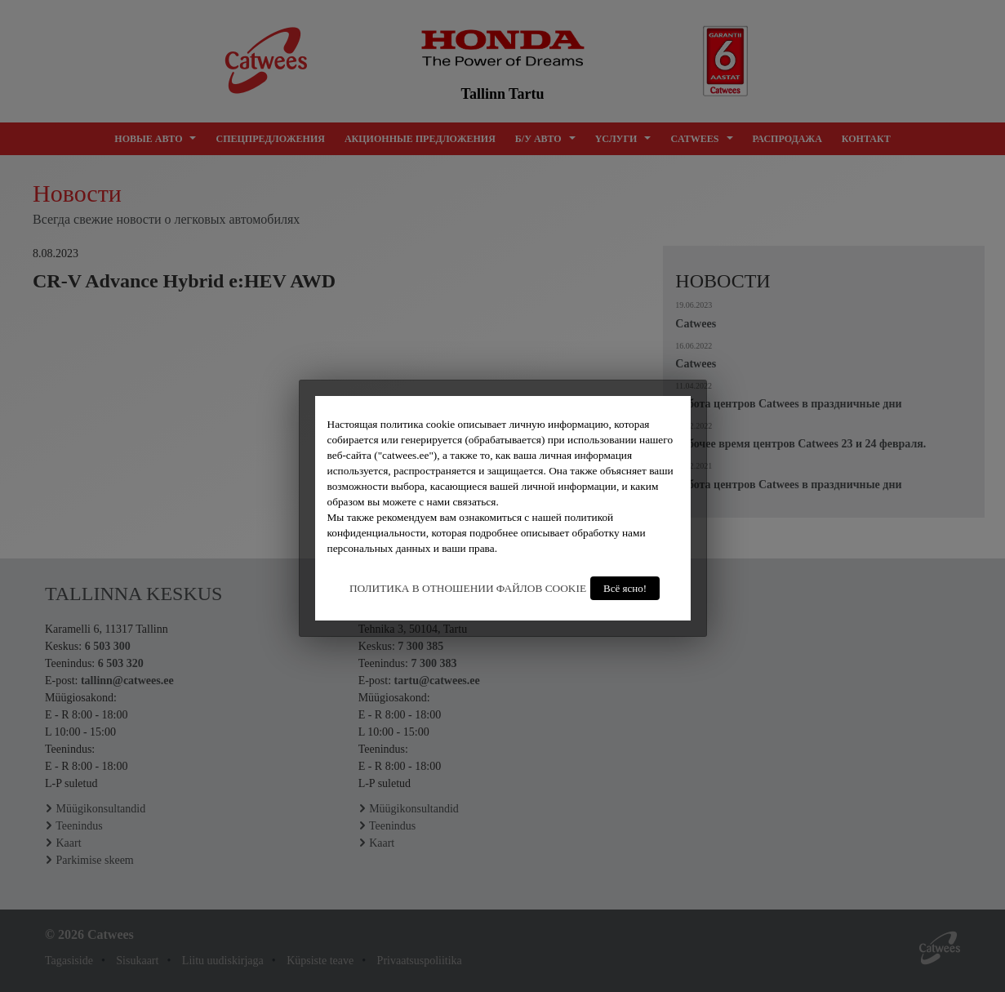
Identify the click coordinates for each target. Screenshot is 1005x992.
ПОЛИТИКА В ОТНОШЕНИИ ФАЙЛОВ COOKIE (467, 588)
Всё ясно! (625, 588)
